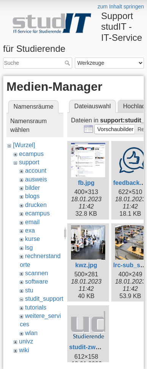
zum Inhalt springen (121, 6)
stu (29, 290)
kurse (32, 239)
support (29, 162)
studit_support (44, 298)
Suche (68, 63)
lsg (29, 247)
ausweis (36, 179)
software (36, 281)
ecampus (31, 154)
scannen (36, 273)
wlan (31, 333)
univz (26, 341)
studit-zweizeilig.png (98, 347)
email (32, 222)
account (35, 170)
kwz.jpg (86, 265)
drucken (36, 205)
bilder (32, 187)
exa (30, 230)
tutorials (35, 307)
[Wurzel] (24, 145)
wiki (24, 350)
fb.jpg (86, 183)
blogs (32, 196)
